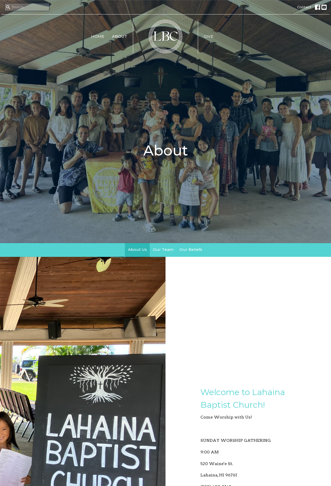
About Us (137, 249)
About (119, 36)
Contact (304, 7)
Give (208, 36)
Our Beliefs (190, 249)
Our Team (163, 249)
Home (97, 36)
